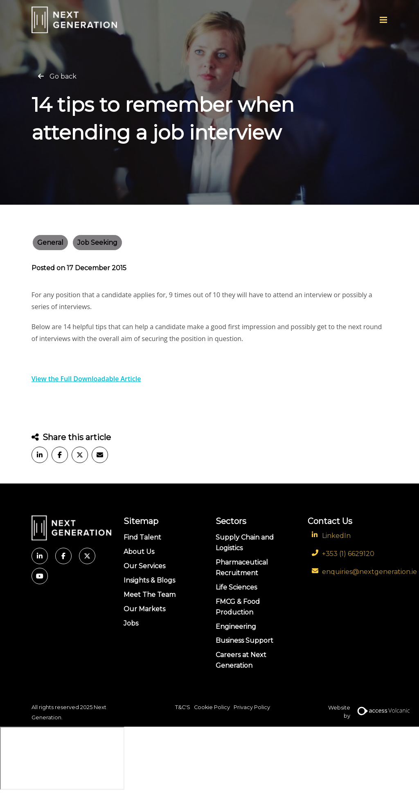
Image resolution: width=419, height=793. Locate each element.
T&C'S (182, 707)
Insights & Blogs (149, 580)
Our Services (144, 566)
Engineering (236, 626)
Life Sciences (236, 587)
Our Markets (144, 609)
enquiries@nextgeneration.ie (369, 572)
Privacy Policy (252, 707)
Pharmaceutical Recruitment (242, 567)
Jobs (131, 623)
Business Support (244, 640)
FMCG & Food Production (238, 607)
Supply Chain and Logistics (245, 542)
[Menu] (383, 20)
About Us (139, 552)
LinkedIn (336, 536)
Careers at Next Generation (241, 660)
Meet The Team (150, 595)
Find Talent (142, 537)
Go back (63, 76)
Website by (357, 712)
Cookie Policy (212, 707)
